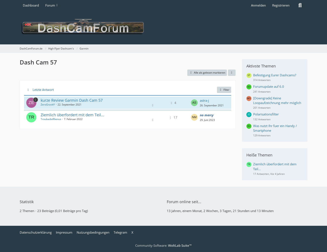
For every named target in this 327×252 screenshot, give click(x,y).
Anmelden (258, 5)
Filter (224, 90)
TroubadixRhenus (51, 119)
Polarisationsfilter (266, 114)
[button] (232, 73)
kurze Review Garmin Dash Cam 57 (72, 100)
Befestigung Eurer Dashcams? (274, 75)
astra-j (204, 100)
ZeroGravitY (48, 104)
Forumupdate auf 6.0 (268, 86)
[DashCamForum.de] (164, 27)
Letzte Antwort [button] (43, 90)
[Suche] (300, 5)
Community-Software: (163, 245)
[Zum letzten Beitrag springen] (194, 102)
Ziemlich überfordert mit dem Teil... (72, 114)
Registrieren (281, 5)
